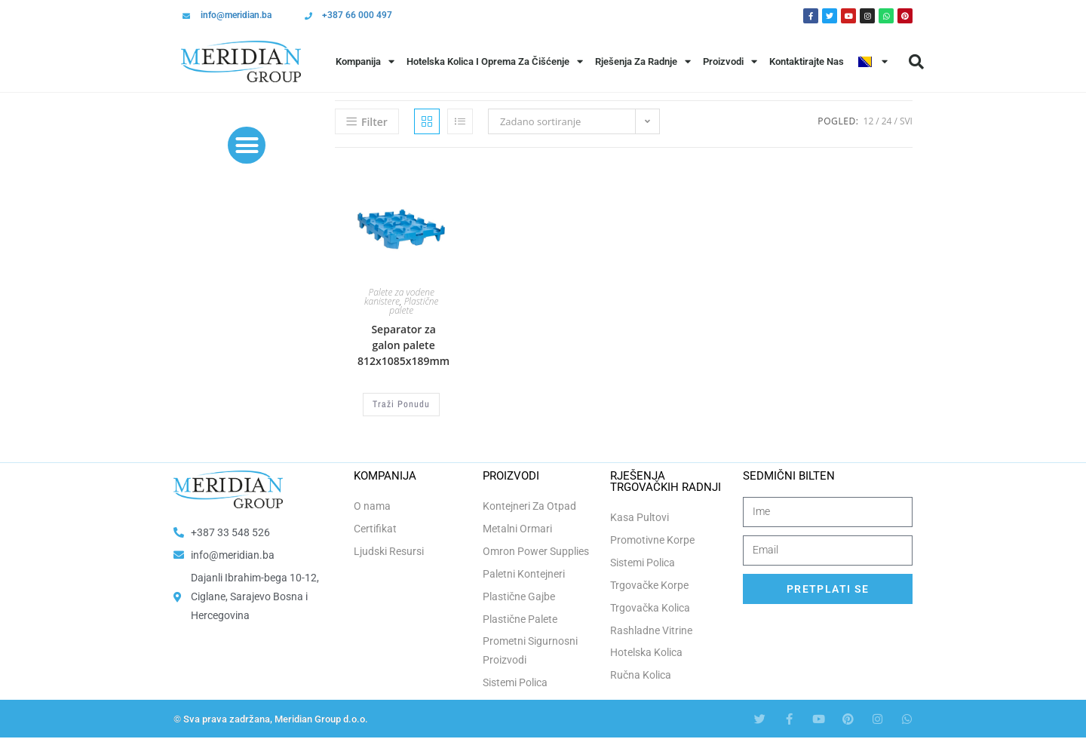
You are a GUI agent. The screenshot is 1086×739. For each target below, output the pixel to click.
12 (869, 121)
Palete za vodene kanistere (399, 297)
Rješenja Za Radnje (643, 61)
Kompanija (365, 61)
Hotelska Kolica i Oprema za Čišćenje (494, 61)
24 (887, 121)
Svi (906, 121)
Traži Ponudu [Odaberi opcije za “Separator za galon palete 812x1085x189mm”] (401, 404)
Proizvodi (730, 61)
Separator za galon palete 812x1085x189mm (403, 345)
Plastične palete (413, 306)
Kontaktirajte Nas (806, 61)
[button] (916, 62)
